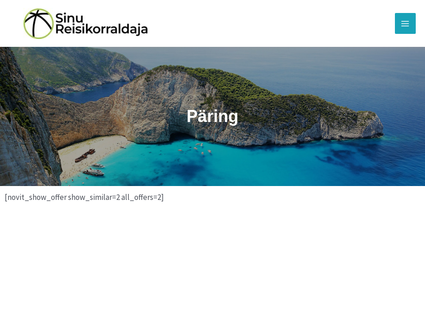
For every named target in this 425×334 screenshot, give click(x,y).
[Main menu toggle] (405, 23)
